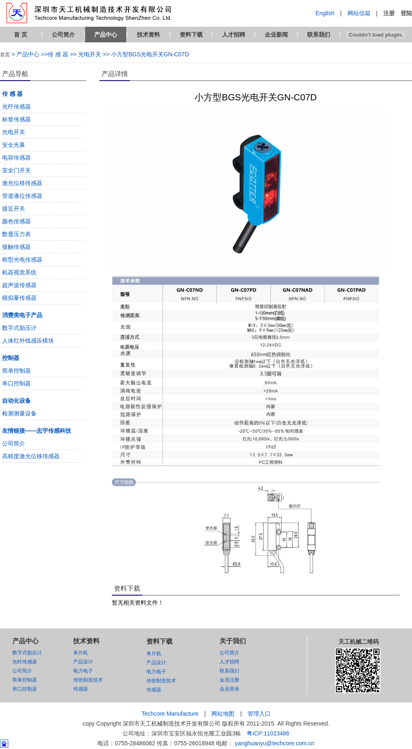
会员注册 (229, 680)
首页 (5, 55)
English (324, 13)
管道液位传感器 (22, 195)
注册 (389, 13)
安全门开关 (16, 170)
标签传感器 (16, 119)
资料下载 (191, 34)
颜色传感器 (16, 221)
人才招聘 (233, 34)
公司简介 (63, 34)
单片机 (80, 653)
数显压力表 (16, 234)
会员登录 (229, 689)
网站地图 (222, 713)
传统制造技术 (88, 680)
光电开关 (13, 132)
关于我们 (233, 641)
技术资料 (148, 34)
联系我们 (318, 34)
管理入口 (259, 713)
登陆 (406, 13)
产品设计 (83, 662)
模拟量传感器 (19, 297)
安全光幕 (13, 144)
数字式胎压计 (19, 328)
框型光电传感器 (22, 259)
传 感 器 (12, 93)
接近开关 (13, 208)
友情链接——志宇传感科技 (36, 430)
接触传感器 (16, 246)
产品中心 (105, 34)
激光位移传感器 (22, 183)
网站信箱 (358, 13)
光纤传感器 (16, 106)
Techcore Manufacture (170, 713)
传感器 (80, 689)
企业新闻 (276, 34)
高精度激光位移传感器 (31, 456)
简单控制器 (16, 370)
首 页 (20, 34)
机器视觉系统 (19, 272)
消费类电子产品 (22, 315)
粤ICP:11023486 (268, 733)
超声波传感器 (19, 285)
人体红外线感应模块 (28, 340)
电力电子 (83, 671)
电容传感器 (16, 157)
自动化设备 (16, 400)
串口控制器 (16, 383)
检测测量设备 (19, 413)
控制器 (10, 358)
